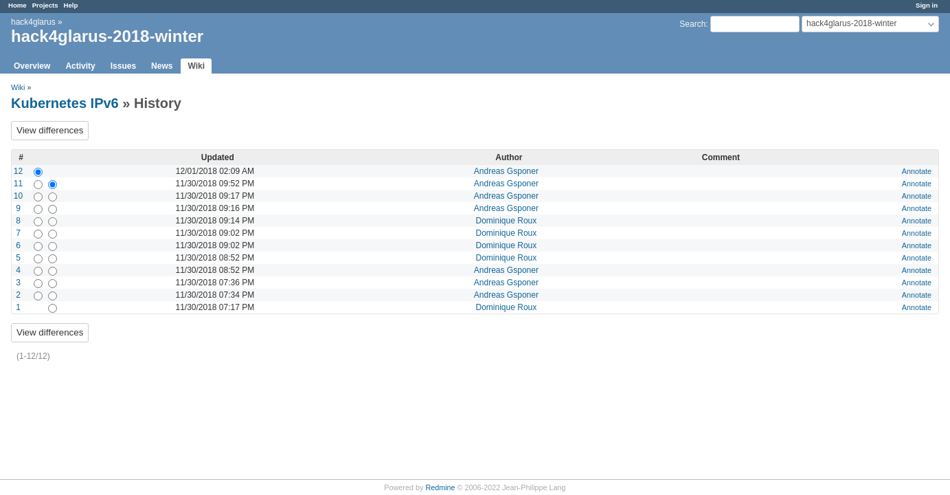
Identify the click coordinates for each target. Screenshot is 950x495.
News (161, 66)
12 (18, 171)
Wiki (196, 66)
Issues (123, 66)
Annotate (916, 171)
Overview (32, 66)
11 (18, 183)
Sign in (927, 5)
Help (71, 5)
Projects (45, 5)
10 (18, 196)
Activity (80, 66)
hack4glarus (33, 22)
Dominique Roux (506, 221)
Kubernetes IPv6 (65, 103)
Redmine (440, 487)
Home (17, 5)
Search (692, 24)
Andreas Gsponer (506, 171)
